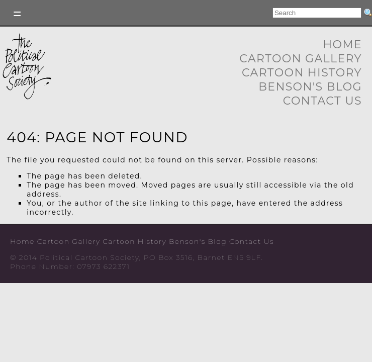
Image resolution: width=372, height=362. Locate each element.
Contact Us (322, 101)
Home (342, 44)
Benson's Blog (310, 87)
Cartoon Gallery (300, 58)
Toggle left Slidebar (17, 14)
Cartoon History (302, 72)
